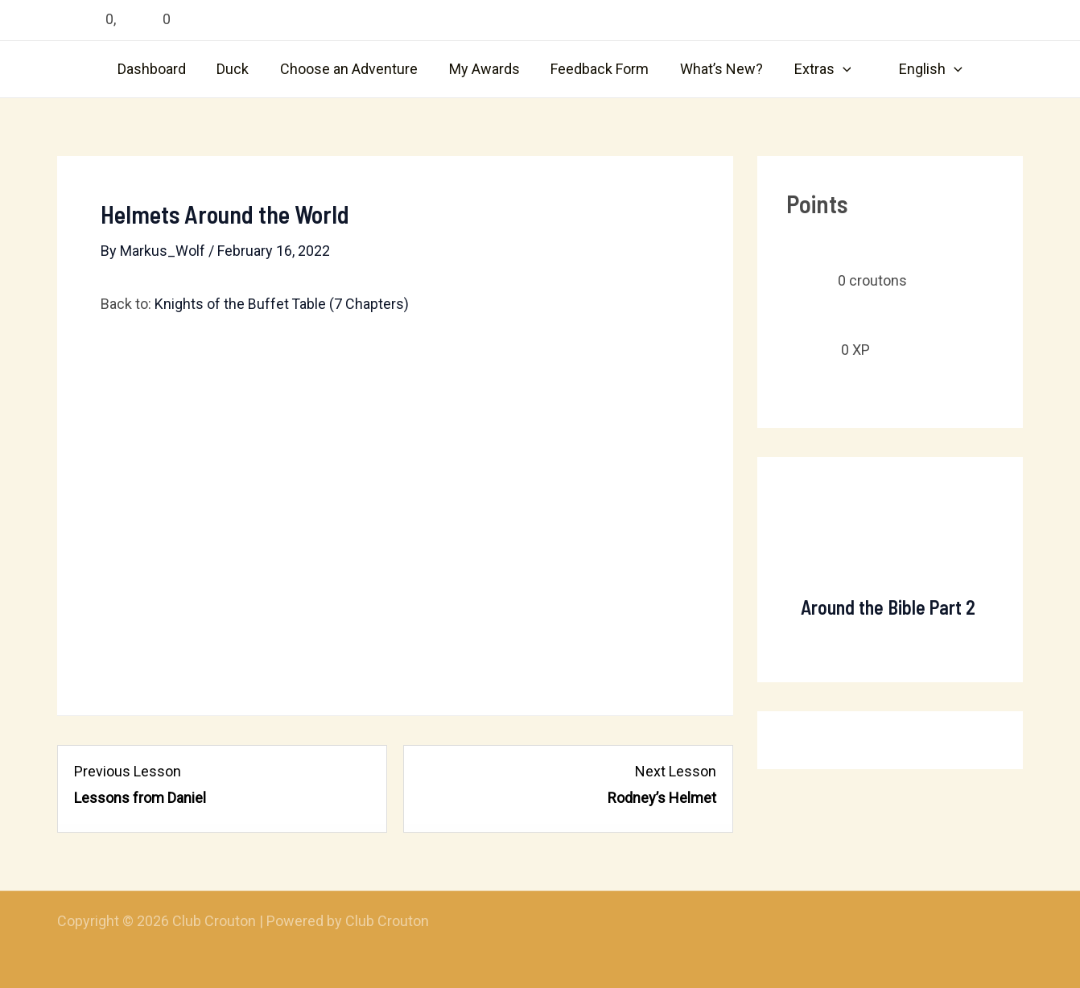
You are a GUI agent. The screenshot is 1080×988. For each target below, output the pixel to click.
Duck (238, 68)
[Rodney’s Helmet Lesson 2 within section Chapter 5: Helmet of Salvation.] (568, 785)
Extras (817, 69)
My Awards (485, 68)
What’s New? (718, 68)
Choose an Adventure (352, 68)
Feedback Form (599, 68)
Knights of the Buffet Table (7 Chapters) (282, 303)
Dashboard (159, 68)
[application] (837, 69)
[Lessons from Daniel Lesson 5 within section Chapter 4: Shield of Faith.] (222, 785)
